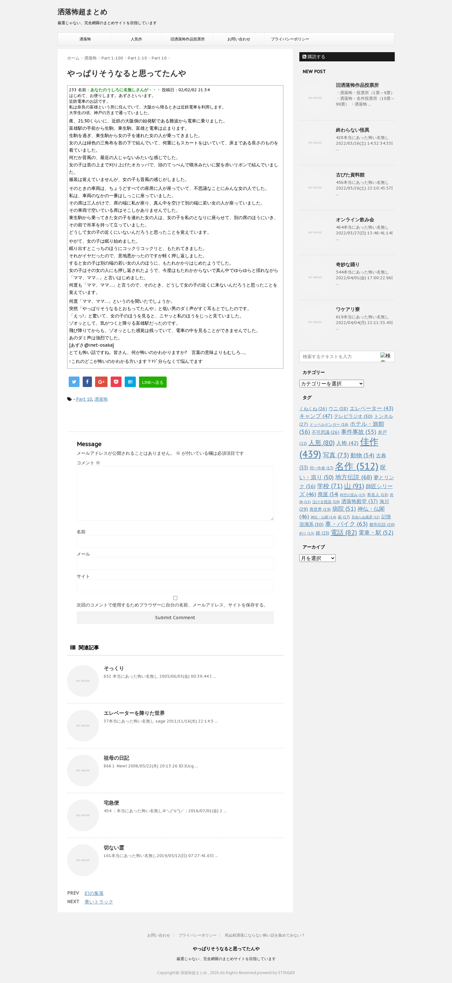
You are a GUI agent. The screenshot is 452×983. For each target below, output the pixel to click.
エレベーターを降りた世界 (134, 713)
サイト (83, 576)
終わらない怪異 (352, 130)
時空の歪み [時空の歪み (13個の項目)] (352, 495)
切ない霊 (114, 847)
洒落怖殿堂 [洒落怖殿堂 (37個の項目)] (359, 501)
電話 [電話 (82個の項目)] (344, 532)
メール (83, 554)
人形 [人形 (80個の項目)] (322, 443)
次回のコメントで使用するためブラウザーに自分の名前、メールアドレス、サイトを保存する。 (172, 605)
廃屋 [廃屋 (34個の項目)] (328, 494)
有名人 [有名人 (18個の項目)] (377, 494)
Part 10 (84, 399)
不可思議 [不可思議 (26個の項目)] (325, 432)
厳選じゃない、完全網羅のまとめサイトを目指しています (226, 958)
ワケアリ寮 (348, 309)
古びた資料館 (350, 175)
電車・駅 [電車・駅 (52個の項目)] (375, 532)
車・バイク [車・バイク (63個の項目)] (346, 524)
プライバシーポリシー (290, 39)
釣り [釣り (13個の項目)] (306, 533)
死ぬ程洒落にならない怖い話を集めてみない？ (265, 935)
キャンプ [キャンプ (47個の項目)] (315, 415)
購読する (313, 56)
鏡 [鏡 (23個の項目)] (322, 533)
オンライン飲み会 (355, 220)
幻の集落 (94, 893)
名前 (81, 532)
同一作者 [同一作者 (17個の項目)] (321, 467)
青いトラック (99, 902)
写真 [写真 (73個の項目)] (336, 455)
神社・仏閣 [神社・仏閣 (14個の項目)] (323, 517)
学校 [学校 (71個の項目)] (330, 486)
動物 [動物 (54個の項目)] (362, 455)
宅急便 (111, 803)
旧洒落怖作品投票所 (187, 39)
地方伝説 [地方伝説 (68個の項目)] (353, 477)
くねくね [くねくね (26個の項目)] (313, 408)
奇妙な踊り (348, 264)
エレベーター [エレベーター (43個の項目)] (371, 408)
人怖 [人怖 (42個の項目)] (347, 443)
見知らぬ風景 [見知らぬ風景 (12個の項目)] (365, 517)
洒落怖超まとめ (83, 11)
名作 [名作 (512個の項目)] (357, 466)
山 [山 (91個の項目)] (354, 485)
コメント (88, 463)
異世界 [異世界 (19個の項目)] (320, 509)
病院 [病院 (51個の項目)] (344, 508)
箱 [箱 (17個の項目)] (344, 516)
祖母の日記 (116, 758)
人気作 (136, 39)
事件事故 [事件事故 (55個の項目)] (358, 431)
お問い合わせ (238, 39)
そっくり (114, 668)
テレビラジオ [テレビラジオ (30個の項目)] (353, 416)
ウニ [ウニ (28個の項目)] (338, 408)
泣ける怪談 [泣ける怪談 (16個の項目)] (326, 501)
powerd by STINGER (276, 972)
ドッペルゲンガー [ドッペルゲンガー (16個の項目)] (328, 424)
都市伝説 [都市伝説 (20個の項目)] (382, 524)
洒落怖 (85, 39)
